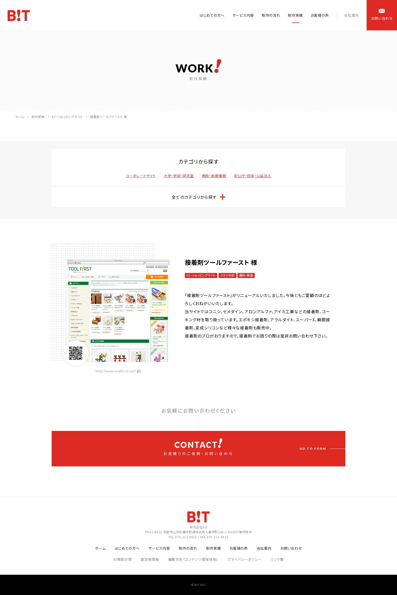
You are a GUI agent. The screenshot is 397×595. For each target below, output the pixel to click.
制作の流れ (271, 15)
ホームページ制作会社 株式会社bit (19, 15)
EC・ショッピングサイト (67, 116)
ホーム (19, 116)
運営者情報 (150, 559)
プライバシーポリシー (244, 559)
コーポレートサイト (141, 175)
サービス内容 (243, 15)
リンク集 (277, 559)
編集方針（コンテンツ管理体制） (193, 559)
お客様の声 (320, 15)
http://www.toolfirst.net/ (116, 371)
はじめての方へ (212, 15)
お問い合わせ (291, 548)
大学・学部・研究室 (179, 175)
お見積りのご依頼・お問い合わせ (198, 447)
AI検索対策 (122, 559)
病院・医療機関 (214, 175)
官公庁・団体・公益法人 (252, 175)
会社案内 (351, 15)
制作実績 (295, 15)
